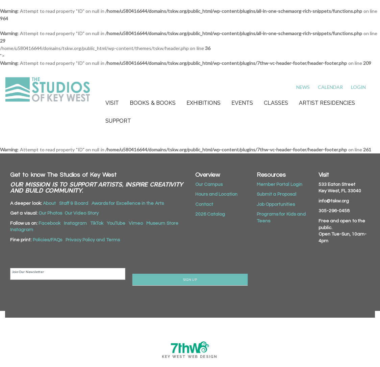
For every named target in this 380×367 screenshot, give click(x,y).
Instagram (75, 223)
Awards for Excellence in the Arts (128, 203)
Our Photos (50, 213)
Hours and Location (216, 194)
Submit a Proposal (276, 194)
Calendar (330, 87)
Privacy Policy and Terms (93, 240)
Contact (204, 204)
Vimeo (136, 223)
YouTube (116, 223)
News (303, 87)
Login (358, 87)
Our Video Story (82, 213)
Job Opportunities (276, 204)
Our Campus (209, 184)
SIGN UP (190, 279)
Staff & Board (73, 203)
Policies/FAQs (47, 240)
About (49, 203)
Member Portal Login (279, 184)
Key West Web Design (189, 356)
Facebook (49, 223)
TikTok (96, 223)
